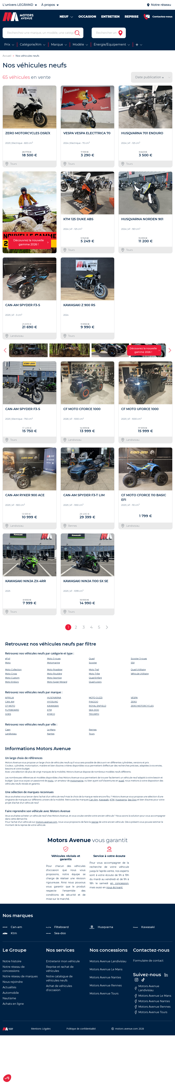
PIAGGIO (93, 701)
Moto (8, 662)
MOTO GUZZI (96, 697)
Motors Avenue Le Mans (106, 969)
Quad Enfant (95, 677)
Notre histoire (12, 961)
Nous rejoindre (13, 981)
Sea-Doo (132, 799)
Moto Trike (94, 673)
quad (121, 780)
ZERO (134, 701)
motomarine (76, 780)
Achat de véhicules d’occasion (59, 988)
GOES (8, 714)
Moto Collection (13, 669)
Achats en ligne (13, 1003)
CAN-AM (9, 701)
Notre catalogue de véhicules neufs (59, 978)
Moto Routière (54, 673)
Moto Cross (11, 673)
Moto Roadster (54, 669)
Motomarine (53, 662)
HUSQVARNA (54, 697)
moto (50, 780)
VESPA (134, 697)
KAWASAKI (53, 706)
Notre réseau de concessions (14, 969)
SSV (133, 662)
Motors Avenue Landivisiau (108, 961)
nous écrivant (114, 887)
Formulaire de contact (148, 960)
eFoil (7, 658)
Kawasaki (104, 799)
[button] (5, 350)
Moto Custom (12, 677)
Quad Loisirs (95, 682)
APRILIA (9, 697)
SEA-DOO (94, 710)
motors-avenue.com (46, 822)
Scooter (93, 662)
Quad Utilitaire (138, 669)
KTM (49, 710)
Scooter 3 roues (139, 658)
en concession (119, 883)
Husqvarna (121, 799)
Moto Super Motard (57, 682)
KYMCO (51, 714)
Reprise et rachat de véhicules (60, 969)
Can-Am (93, 799)
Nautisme (9, 998)
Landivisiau (11, 733)
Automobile (11, 992)
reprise (94, 822)
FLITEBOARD (12, 710)
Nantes (50, 733)
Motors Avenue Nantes (105, 977)
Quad (92, 658)
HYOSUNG (52, 701)
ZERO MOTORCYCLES (142, 706)
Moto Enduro (12, 682)
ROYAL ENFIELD (97, 706)
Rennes (93, 729)
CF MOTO (10, 706)
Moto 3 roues (54, 658)
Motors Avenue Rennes (106, 985)
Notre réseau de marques (20, 976)
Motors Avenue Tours (104, 993)
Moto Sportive (54, 677)
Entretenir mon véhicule (63, 961)
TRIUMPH (94, 714)
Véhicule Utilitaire (140, 673)
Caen (7, 729)
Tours (92, 733)
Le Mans (51, 729)
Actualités (9, 987)
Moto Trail (94, 669)
